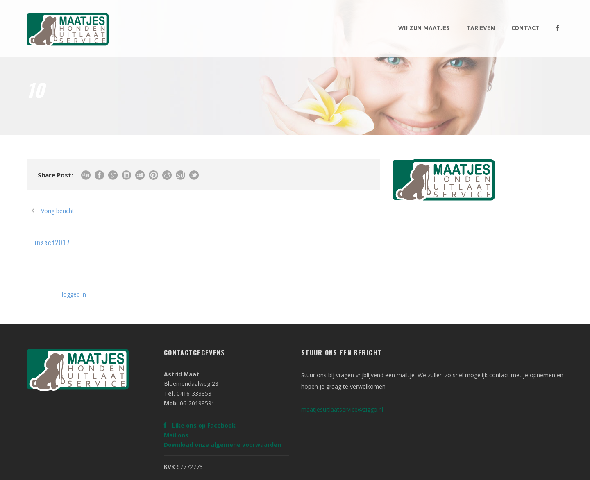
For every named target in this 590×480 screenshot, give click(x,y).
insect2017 (52, 242)
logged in (74, 294)
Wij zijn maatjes (424, 28)
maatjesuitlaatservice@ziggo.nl (342, 409)
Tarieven (480, 28)
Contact (525, 28)
